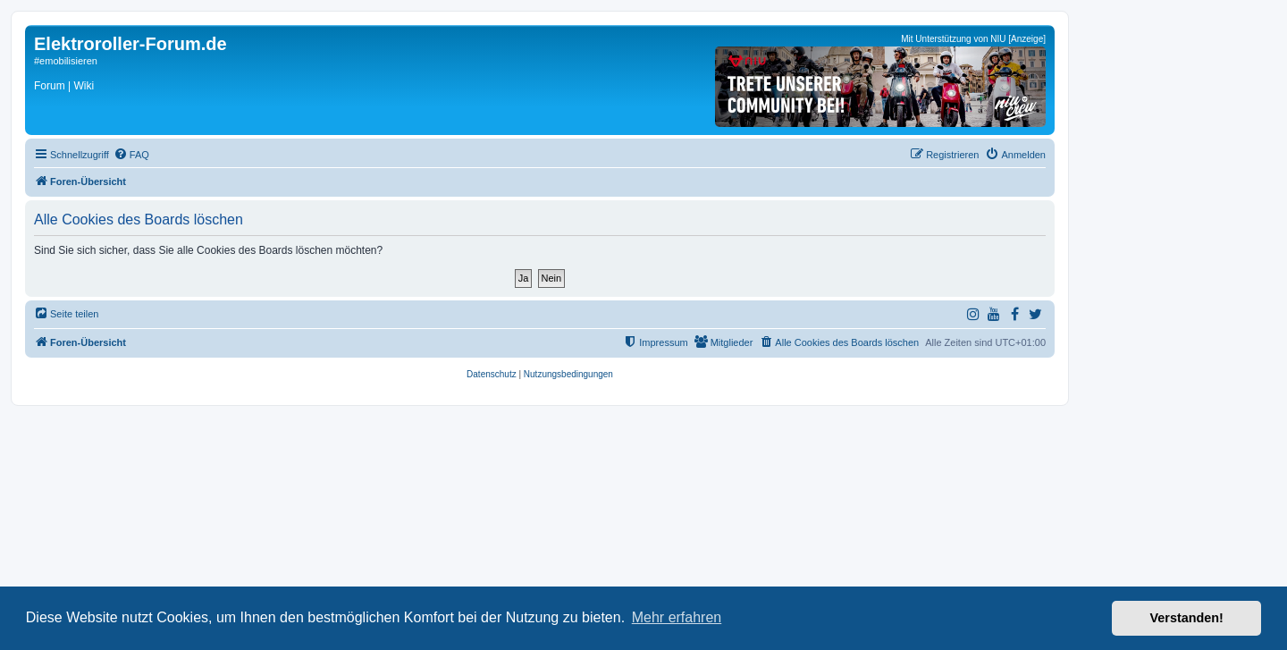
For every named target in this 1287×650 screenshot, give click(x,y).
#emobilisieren (65, 60)
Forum (49, 86)
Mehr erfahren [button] (677, 617)
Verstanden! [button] (1187, 618)
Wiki (83, 86)
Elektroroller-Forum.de (130, 44)
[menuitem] (131, 154)
